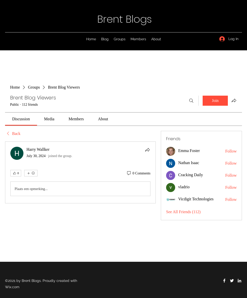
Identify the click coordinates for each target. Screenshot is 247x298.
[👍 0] (15, 173)
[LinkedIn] (239, 280)
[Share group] (234, 100)
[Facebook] (224, 280)
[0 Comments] (138, 173)
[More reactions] (31, 173)
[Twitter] (231, 280)
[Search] (191, 101)
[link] (21, 119)
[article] (80, 172)
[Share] (147, 150)
